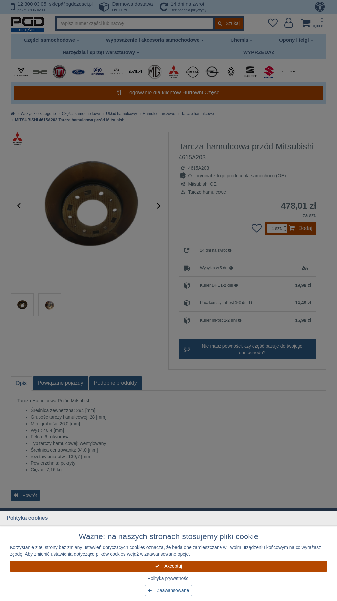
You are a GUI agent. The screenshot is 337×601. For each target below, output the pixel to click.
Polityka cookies (27, 518)
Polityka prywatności (169, 578)
